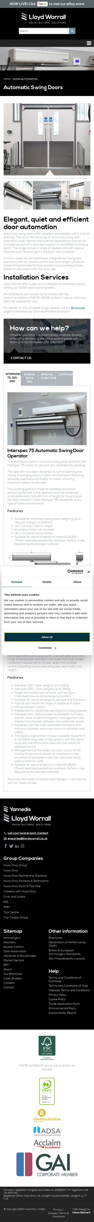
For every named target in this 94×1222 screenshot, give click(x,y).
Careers (9, 983)
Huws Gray (11, 870)
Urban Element (81, 1212)
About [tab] (77, 581)
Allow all (47, 637)
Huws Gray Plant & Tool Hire (22, 886)
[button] (72, 31)
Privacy (57, 1209)
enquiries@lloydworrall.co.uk (27, 838)
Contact (9, 987)
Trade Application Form (64, 1004)
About (8, 969)
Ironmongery (12, 938)
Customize (47, 647)
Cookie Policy (57, 999)
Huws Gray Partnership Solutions (25, 876)
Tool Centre (11, 912)
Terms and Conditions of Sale (68, 986)
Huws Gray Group (15, 865)
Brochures (78, 308)
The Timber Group (16, 917)
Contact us (21, 358)
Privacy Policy (57, 995)
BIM (6, 965)
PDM (7, 907)
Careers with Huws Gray (20, 891)
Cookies (52, 1213)
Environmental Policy (62, 1008)
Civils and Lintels (14, 896)
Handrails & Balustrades (20, 956)
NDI (6, 902)
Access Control (13, 947)
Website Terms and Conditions (69, 990)
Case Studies (12, 978)
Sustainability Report (62, 1013)
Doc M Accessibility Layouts (67, 958)
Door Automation (15, 951)
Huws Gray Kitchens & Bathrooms (26, 881)
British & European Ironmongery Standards (64, 952)
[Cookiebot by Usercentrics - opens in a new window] (67, 571)
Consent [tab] (16, 581)
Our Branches (13, 974)
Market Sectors (14, 960)
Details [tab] (47, 581)
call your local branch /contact (28, 833)
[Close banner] (88, 572)
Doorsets (10, 942)
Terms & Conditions (60, 1215)
